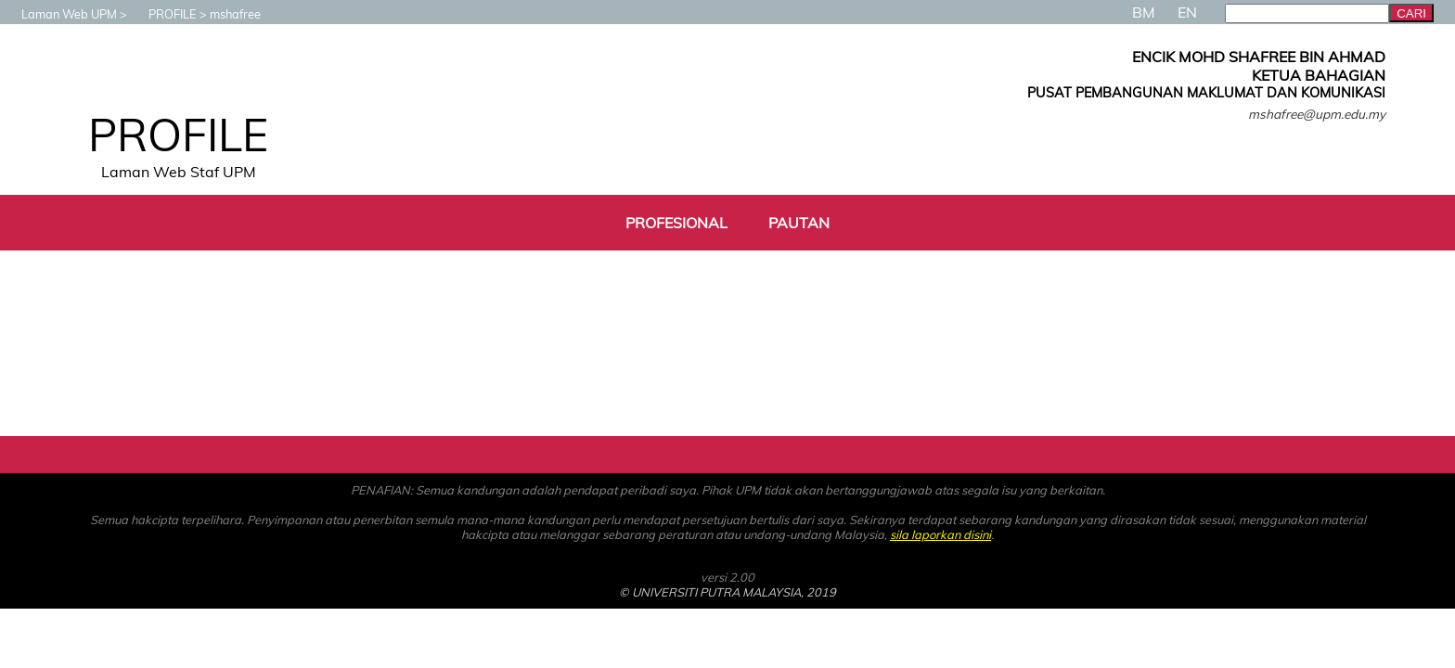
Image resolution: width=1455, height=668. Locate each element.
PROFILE (163, 13)
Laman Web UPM (60, 13)
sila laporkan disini (940, 534)
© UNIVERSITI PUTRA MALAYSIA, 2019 (727, 591)
